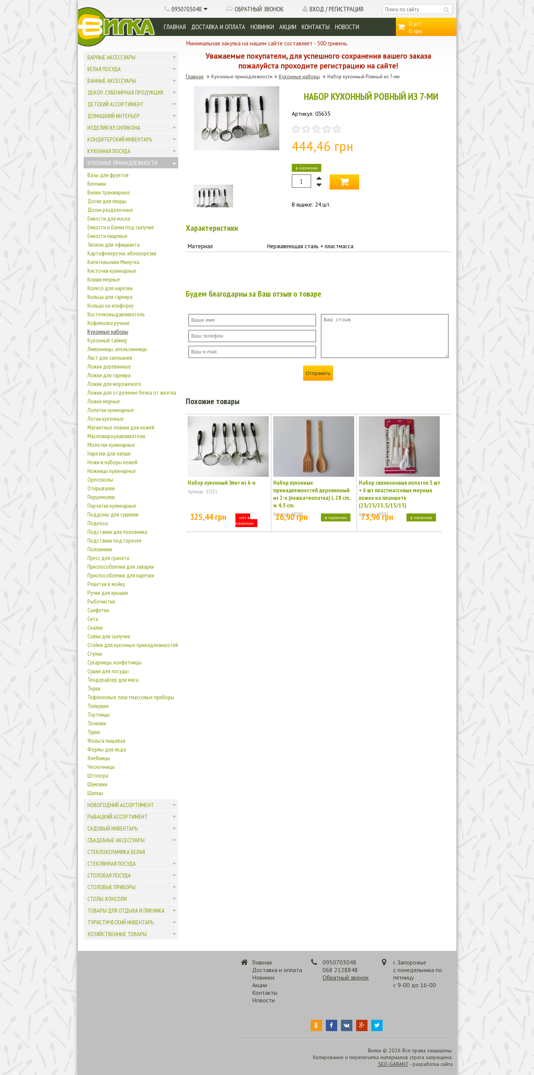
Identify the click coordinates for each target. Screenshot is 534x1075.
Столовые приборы (111, 887)
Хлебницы (98, 758)
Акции (287, 26)
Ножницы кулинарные (111, 470)
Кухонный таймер (107, 340)
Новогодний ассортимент (120, 805)
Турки (93, 732)
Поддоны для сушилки (113, 514)
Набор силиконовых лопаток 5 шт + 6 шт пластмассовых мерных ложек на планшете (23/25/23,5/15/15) (399, 494)
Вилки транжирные (108, 192)
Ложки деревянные (109, 366)
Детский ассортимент (115, 104)
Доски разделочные (110, 209)
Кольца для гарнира (109, 296)
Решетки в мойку (106, 584)
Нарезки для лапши (109, 453)
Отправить (317, 373)
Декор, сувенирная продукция (125, 92)
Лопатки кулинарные (110, 410)
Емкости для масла (108, 218)
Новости (347, 26)
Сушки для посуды (108, 671)
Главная (175, 26)
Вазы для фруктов (108, 175)
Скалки (95, 627)
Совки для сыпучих (108, 636)
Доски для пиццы (106, 201)
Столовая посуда (109, 875)
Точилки (96, 723)
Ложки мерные (103, 401)
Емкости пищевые (107, 236)
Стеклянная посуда (111, 863)
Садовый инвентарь (112, 828)
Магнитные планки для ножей (120, 427)
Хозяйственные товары (117, 934)
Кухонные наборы (107, 331)
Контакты (316, 26)
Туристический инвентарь (120, 922)
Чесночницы (101, 766)
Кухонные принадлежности (122, 162)
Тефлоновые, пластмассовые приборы (130, 697)
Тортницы (98, 714)
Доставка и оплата (218, 26)
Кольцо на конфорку (110, 305)
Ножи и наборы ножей (112, 462)
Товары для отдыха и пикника (126, 910)
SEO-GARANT (393, 1064)
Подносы (97, 523)
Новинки (262, 26)
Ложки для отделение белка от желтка (131, 392)
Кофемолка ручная (108, 323)
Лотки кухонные (105, 418)
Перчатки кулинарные (111, 505)
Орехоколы (100, 479)
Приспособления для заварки (120, 566)
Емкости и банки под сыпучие (120, 227)
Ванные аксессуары (111, 80)
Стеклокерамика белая (116, 852)
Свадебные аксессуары (116, 840)
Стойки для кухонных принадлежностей (132, 645)
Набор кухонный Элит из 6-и (221, 482)
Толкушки (98, 705)
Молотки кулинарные (111, 444)
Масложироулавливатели (116, 436)
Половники (99, 549)
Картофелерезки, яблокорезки (121, 253)
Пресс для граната (108, 558)
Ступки (94, 653)
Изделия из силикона (113, 127)
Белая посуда (104, 69)
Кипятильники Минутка (113, 262)
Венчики (96, 183)
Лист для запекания (109, 357)
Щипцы (95, 793)
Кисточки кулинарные (111, 270)
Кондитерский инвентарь (120, 139)
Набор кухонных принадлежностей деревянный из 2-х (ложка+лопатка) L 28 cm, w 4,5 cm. (311, 494)
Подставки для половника (117, 531)
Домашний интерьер (113, 116)
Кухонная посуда (109, 151)
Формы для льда (106, 749)
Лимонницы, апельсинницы (117, 349)
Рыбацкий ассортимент (117, 816)
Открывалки (101, 488)
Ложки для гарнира (109, 375)
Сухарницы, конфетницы (114, 662)
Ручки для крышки (107, 592)
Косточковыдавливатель (116, 314)
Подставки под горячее (114, 540)
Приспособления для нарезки (120, 575)
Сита (92, 618)
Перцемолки (101, 497)
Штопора (97, 775)
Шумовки (97, 784)
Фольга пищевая (106, 740)
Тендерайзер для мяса (113, 679)
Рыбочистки (101, 601)
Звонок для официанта (113, 244)
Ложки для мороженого (114, 383)
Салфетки (98, 610)
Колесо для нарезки (109, 288)
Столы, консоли (107, 898)
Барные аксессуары (111, 57)
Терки (93, 688)
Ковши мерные (103, 279)
